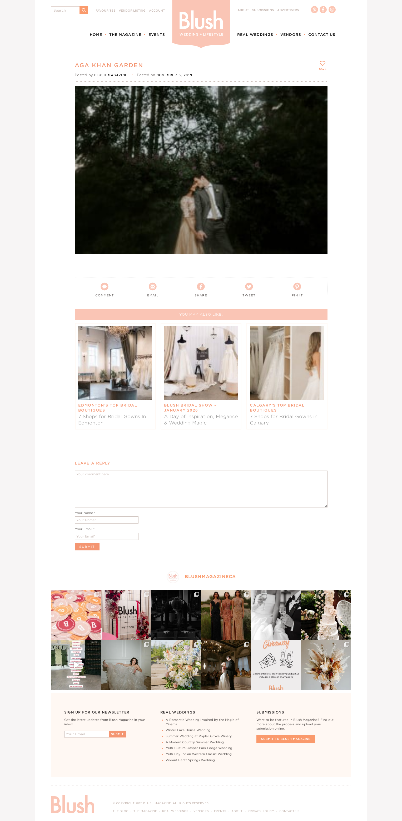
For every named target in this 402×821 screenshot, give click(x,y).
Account (157, 10)
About (243, 10)
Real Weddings (255, 34)
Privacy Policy (261, 811)
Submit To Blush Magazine (285, 738)
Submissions (263, 10)
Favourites (105, 10)
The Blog (120, 811)
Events (156, 34)
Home (96, 34)
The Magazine (125, 34)
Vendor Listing (132, 10)
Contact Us (321, 34)
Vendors (290, 34)
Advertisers (288, 10)
